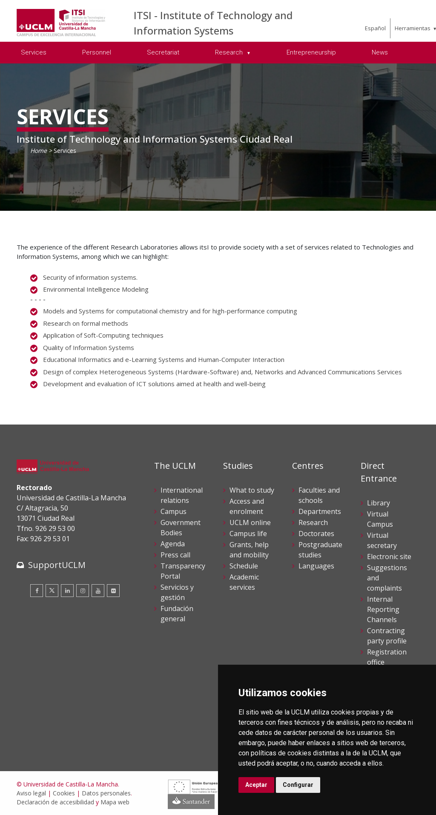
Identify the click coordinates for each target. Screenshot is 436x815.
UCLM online (250, 522)
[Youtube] (98, 590)
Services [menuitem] (33, 52)
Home (38, 150)
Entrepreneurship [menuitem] (311, 52)
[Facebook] (36, 590)
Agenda (173, 543)
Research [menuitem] (229, 52)
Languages (316, 566)
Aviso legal (31, 793)
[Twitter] (52, 590)
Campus (173, 511)
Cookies (64, 793)
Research (313, 522)
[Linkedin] (67, 590)
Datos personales (106, 793)
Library (378, 503)
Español (375, 28)
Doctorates (316, 533)
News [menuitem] (380, 52)
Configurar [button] (298, 784)
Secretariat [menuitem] (163, 52)
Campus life (248, 533)
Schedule (243, 566)
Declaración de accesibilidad (55, 802)
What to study (251, 490)
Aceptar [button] (256, 784)
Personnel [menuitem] (96, 52)
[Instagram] (82, 590)
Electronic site (389, 556)
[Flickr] (113, 590)
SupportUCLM (57, 565)
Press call (175, 555)
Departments (319, 511)
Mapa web (114, 802)
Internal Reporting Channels (383, 609)
